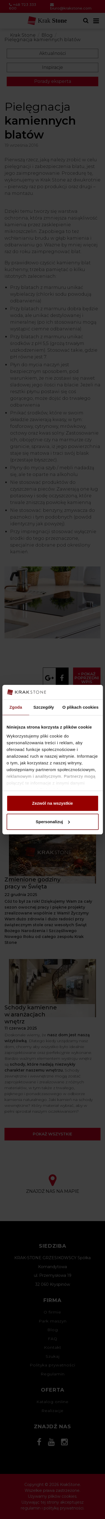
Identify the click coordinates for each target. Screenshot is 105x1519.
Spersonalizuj (53, 821)
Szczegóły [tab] (43, 707)
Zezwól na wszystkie (52, 803)
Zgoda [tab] (15, 707)
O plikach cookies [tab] (80, 707)
